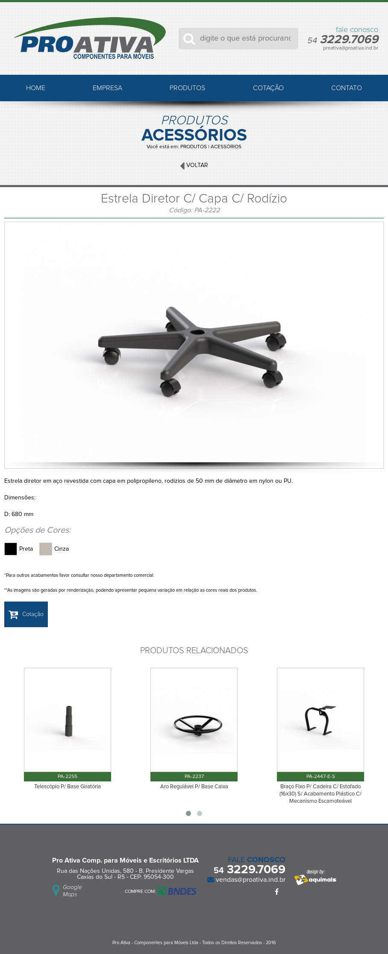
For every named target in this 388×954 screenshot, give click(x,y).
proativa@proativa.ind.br (350, 48)
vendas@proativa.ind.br (249, 879)
